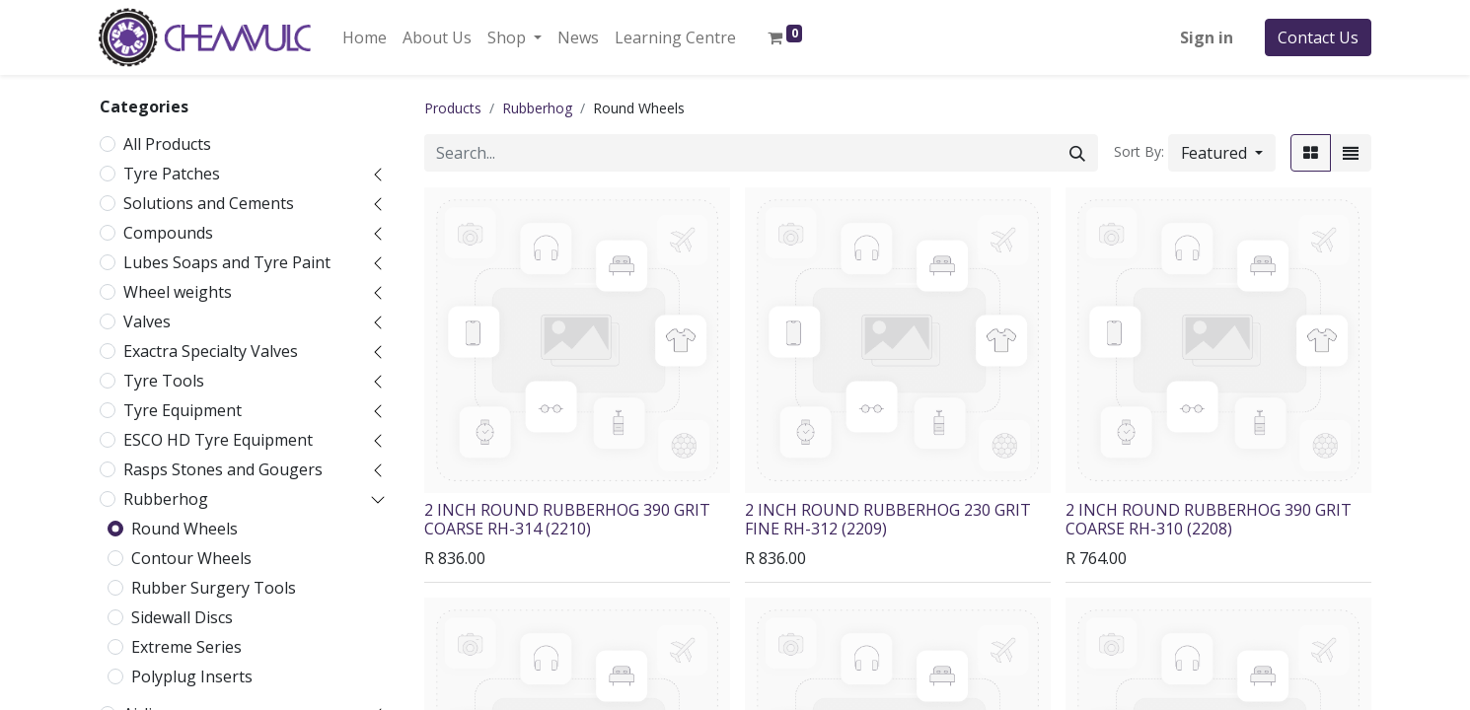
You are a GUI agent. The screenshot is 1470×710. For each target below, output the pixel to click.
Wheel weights (177, 292)
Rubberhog (165, 499)
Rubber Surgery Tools (213, 588)
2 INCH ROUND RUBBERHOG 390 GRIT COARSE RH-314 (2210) (567, 519)
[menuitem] (364, 37)
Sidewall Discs (182, 617)
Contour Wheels (191, 558)
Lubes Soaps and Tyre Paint (227, 262)
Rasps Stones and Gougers (223, 469)
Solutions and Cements (208, 203)
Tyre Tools (163, 380)
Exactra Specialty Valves (210, 351)
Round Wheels (184, 528)
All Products (167, 144)
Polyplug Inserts (192, 676)
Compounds (168, 233)
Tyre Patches (171, 173)
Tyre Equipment (182, 410)
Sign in (1206, 37)
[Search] (1077, 153)
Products (452, 108)
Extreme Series (186, 647)
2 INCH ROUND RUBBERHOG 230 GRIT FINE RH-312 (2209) (888, 519)
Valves (147, 321)
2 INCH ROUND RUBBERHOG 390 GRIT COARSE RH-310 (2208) (1209, 519)
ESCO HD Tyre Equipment (218, 440)
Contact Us (1318, 37)
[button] (1222, 153)
